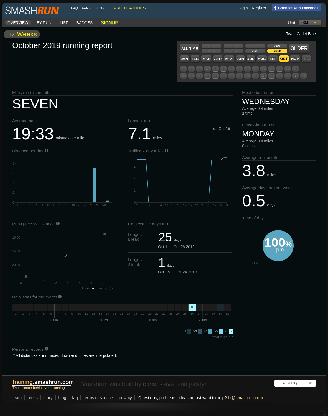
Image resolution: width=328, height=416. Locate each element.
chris (149, 384)
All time (189, 48)
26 (263, 76)
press (32, 397)
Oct (284, 59)
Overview (17, 22)
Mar (206, 59)
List (64, 22)
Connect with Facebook (295, 7)
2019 (277, 51)
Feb (195, 59)
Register (259, 8)
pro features (130, 8)
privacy (125, 397)
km (305, 22)
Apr (218, 59)
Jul (250, 59)
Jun (240, 59)
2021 (255, 51)
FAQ (74, 8)
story (48, 397)
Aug (262, 59)
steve (166, 384)
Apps (86, 8)
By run (44, 22)
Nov (295, 59)
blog (99, 8)
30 (295, 76)
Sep (272, 59)
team (17, 397)
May (229, 59)
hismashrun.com (245, 397)
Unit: (292, 22)
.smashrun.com (43, 382)
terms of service (98, 397)
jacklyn (198, 384)
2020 (277, 46)
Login (243, 8)
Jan (184, 59)
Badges (84, 22)
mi (315, 22)
